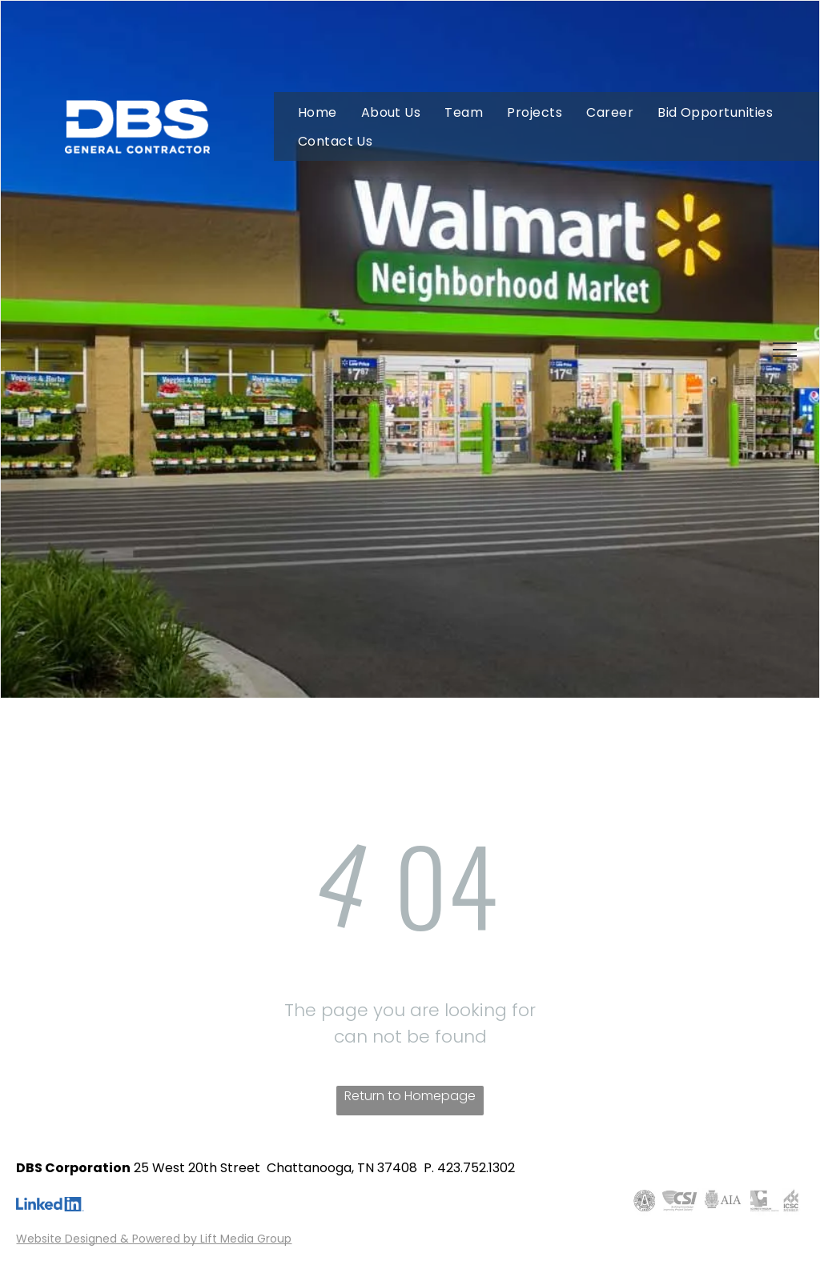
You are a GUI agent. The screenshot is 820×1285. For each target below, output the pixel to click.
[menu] (785, 349)
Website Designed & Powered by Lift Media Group (153, 1239)
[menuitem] (317, 112)
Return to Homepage (410, 1096)
